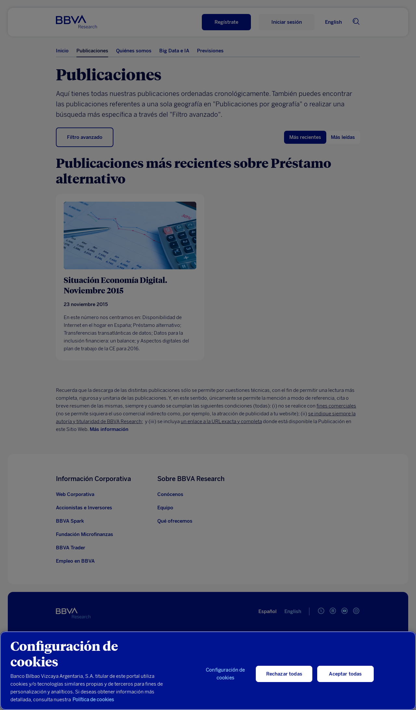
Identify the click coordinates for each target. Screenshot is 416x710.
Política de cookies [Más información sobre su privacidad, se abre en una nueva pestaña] (93, 700)
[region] (208, 670)
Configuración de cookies (225, 674)
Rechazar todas (284, 674)
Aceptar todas (345, 674)
